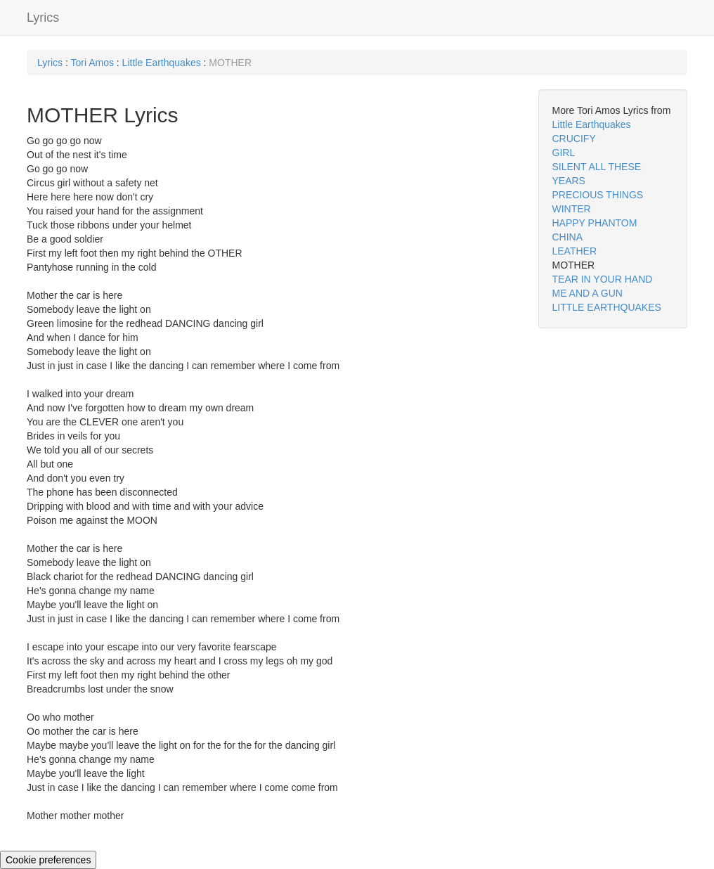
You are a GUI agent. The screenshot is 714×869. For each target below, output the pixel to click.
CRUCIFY (574, 138)
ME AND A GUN (587, 293)
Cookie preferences (48, 859)
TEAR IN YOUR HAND (602, 279)
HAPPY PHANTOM (594, 222)
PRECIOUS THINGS (598, 194)
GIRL (564, 152)
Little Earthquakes (161, 62)
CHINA (567, 237)
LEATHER (574, 251)
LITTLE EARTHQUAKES (606, 307)
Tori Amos (91, 62)
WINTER (571, 208)
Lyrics (43, 18)
